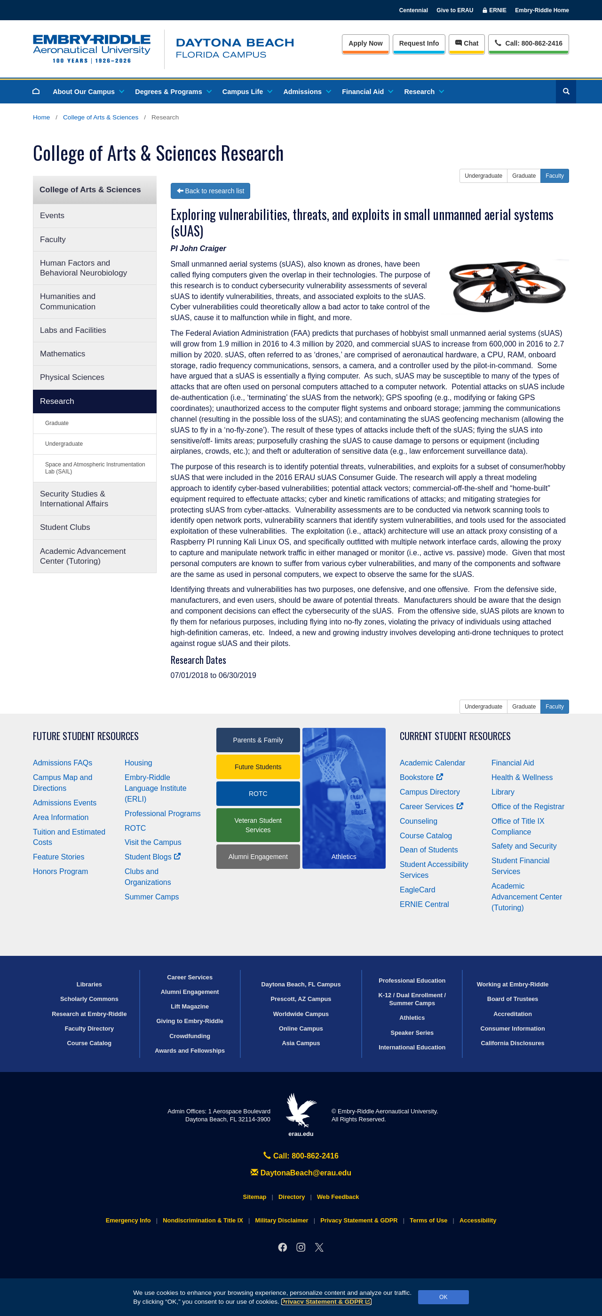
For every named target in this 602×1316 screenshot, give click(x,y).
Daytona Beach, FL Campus (301, 984)
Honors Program (60, 871)
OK (443, 1297)
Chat (466, 43)
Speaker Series (412, 1032)
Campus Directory (430, 792)
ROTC (135, 828)
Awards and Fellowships (190, 1050)
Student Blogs (153, 857)
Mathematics (62, 353)
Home (41, 117)
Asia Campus (301, 1043)
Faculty (53, 239)
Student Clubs (65, 527)
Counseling (418, 821)
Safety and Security (524, 846)
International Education (412, 1047)
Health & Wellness (522, 777)
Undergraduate (64, 444)
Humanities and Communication (67, 301)
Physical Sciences (72, 377)
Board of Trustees (513, 998)
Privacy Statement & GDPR (326, 1301)
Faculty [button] (555, 176)
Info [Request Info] (419, 43)
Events (52, 215)
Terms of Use (428, 1220)
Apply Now (365, 43)
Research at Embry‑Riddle (89, 1013)
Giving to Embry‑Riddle (190, 1020)
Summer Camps (152, 897)
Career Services (432, 807)
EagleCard (418, 890)
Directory (291, 1196)
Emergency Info (128, 1220)
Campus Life (246, 91)
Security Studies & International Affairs (74, 498)
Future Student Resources (86, 736)
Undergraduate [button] (483, 176)
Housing (138, 763)
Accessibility (477, 1220)
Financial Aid (367, 91)
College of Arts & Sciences (100, 117)
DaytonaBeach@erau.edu (301, 1173)
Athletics (412, 1017)
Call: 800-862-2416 (301, 1156)
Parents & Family (258, 740)
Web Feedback (338, 1196)
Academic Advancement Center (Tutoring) (83, 556)
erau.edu (301, 1115)
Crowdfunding (189, 1036)
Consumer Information (512, 1028)
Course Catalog (426, 836)
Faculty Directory (89, 1028)
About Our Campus (88, 91)
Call (528, 42)
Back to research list (211, 191)
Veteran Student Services (258, 825)
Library (503, 792)
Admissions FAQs (62, 763)
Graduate (57, 423)
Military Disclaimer (281, 1220)
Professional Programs (163, 814)
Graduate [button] (524, 176)
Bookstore (422, 777)
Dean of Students (429, 850)
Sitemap (255, 1196)
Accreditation (512, 1013)
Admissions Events (64, 803)
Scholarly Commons (89, 998)
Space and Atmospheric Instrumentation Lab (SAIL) (95, 468)
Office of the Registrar (527, 807)
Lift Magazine (190, 1006)
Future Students (258, 767)
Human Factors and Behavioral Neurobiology (83, 268)
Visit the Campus (153, 842)
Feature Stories (58, 857)
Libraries (89, 984)
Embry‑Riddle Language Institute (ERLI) (156, 788)
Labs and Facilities (73, 330)
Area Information (60, 817)
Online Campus (301, 1028)
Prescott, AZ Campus (301, 998)
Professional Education (412, 980)
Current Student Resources (455, 736)
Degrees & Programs (172, 91)
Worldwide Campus (301, 1013)
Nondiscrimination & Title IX (203, 1220)
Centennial (413, 10)
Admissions (306, 91)
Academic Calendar (433, 763)
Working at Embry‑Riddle (513, 984)
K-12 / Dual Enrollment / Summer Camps (412, 999)
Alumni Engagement (258, 856)
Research (423, 91)
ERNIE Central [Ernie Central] (424, 904)
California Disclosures (513, 1043)
